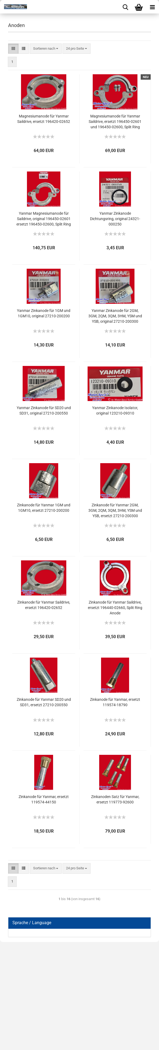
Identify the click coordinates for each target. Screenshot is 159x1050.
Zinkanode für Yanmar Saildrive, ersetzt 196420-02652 (43, 605)
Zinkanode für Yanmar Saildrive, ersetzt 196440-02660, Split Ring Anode (115, 607)
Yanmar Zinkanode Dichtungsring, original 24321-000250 (115, 218)
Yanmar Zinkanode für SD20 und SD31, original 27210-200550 (44, 410)
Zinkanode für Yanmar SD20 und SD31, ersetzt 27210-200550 (44, 702)
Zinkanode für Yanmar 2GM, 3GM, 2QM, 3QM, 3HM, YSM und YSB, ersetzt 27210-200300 (115, 510)
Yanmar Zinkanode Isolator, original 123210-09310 (115, 410)
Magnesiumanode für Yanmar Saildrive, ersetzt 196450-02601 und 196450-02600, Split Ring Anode (115, 122)
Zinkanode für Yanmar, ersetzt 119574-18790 (115, 702)
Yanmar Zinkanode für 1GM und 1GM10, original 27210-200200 (43, 313)
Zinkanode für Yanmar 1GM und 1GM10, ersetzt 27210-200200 (43, 508)
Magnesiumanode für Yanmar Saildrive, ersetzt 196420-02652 (43, 119)
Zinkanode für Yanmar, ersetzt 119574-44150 (44, 799)
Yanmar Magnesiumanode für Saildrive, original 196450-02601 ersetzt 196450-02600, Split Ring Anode (43, 219)
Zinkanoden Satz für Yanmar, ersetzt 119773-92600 (115, 799)
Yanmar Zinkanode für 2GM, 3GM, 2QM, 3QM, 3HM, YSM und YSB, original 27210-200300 (115, 316)
